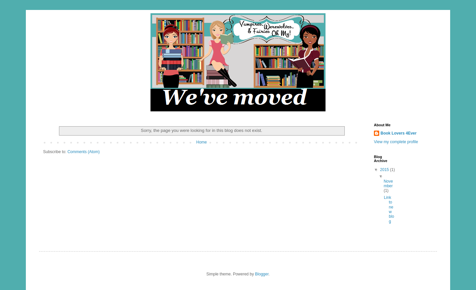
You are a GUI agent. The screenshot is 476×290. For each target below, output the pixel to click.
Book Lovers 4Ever (399, 133)
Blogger (261, 274)
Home (201, 142)
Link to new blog (389, 209)
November (388, 183)
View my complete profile (396, 142)
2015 (385, 169)
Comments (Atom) (83, 151)
